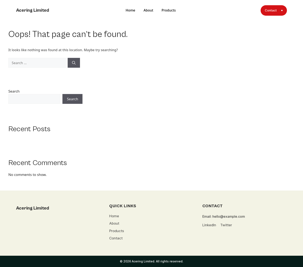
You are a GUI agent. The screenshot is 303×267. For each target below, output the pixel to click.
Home (130, 10)
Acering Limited (32, 10)
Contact (116, 238)
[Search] (74, 63)
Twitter (226, 225)
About (148, 10)
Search (14, 91)
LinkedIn (209, 225)
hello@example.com (228, 216)
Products (169, 10)
